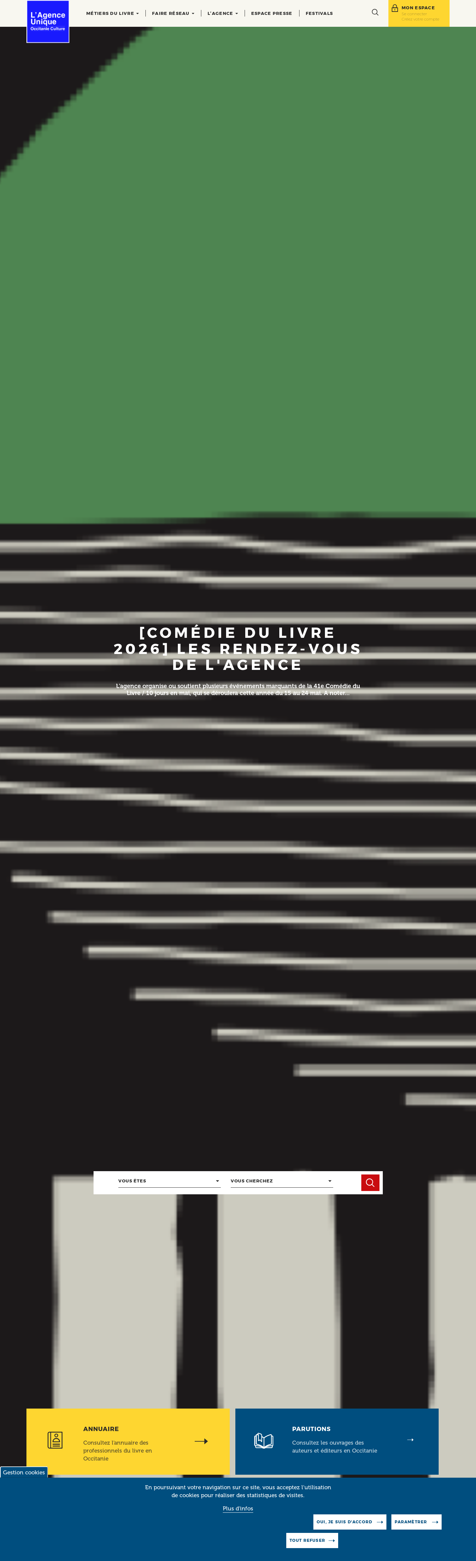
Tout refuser (307, 1540)
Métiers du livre (112, 13)
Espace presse (272, 13)
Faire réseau (173, 13)
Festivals (319, 13)
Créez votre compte (420, 19)
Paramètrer (411, 1521)
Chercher (370, 1182)
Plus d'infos (238, 1508)
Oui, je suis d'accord (345, 1521)
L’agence (223, 13)
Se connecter (414, 13)
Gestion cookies (24, 1472)
